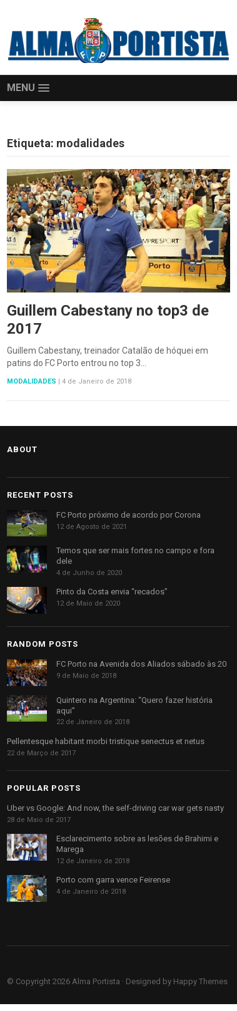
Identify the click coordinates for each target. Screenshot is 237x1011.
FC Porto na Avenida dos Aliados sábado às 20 (141, 664)
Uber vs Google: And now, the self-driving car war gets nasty (115, 808)
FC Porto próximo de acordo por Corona (128, 515)
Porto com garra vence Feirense (113, 879)
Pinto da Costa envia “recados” (112, 591)
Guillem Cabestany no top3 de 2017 (108, 319)
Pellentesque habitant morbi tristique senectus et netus (105, 741)
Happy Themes (200, 981)
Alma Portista (96, 981)
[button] (28, 88)
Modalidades (31, 381)
